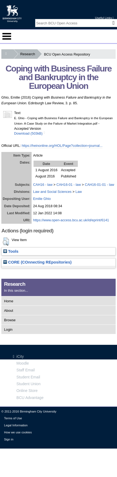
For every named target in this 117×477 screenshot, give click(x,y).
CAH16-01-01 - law (99, 185)
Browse (10, 320)
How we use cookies (18, 432)
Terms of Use (13, 418)
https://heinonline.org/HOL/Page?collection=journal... (62, 146)
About (8, 311)
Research (28, 54)
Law (78, 192)
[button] (6, 242)
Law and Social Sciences (52, 192)
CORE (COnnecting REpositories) (37, 262)
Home (8, 301)
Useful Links (104, 18)
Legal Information (16, 425)
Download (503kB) (28, 133)
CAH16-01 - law (68, 185)
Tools (10, 251)
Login (8, 329)
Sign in (8, 439)
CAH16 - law (42, 185)
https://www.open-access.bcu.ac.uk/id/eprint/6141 (71, 220)
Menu (6, 36)
